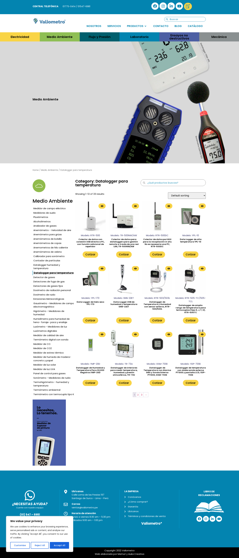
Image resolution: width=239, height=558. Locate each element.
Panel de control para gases (49, 373)
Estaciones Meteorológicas (48, 298)
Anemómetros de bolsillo (47, 238)
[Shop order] (187, 195)
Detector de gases (44, 277)
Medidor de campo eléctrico (49, 208)
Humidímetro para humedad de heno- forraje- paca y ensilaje (51, 320)
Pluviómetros (40, 217)
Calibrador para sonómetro (49, 256)
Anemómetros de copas (47, 243)
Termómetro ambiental (46, 389)
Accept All (59, 545)
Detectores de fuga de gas (49, 281)
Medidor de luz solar (44, 364)
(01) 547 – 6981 (30, 514)
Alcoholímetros (42, 221)
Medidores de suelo (44, 212)
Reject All (40, 545)
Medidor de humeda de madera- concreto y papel (52, 358)
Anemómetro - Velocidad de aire (52, 230)
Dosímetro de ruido (44, 294)
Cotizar (90, 254)
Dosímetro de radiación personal (52, 290)
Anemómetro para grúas (47, 234)
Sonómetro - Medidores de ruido (52, 377)
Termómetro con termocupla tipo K (53, 394)
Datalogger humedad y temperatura (46, 266)
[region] (39, 534)
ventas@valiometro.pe (85, 507)
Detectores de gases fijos (48, 286)
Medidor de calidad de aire (48, 335)
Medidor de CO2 (42, 348)
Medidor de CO (41, 344)
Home (36, 170)
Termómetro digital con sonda (50, 339)
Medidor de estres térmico (48, 352)
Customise (20, 545)
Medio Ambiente (49, 170)
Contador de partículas (46, 260)
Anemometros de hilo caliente (50, 247)
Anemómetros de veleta (47, 251)
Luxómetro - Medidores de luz (50, 326)
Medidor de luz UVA (44, 369)
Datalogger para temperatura (54, 273)
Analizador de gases (45, 225)
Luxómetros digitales (45, 330)
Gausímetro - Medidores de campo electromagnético (53, 305)
